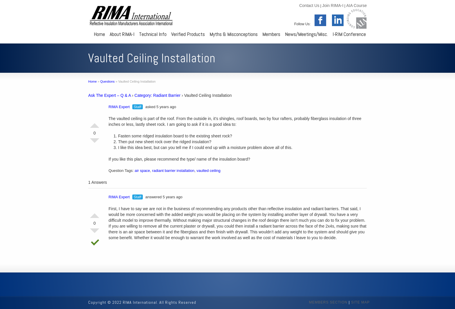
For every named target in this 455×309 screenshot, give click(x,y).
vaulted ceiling (208, 170)
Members (271, 34)
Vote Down (94, 143)
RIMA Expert (119, 107)
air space (142, 170)
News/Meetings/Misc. (306, 34)
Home (99, 34)
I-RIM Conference (349, 34)
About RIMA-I (122, 34)
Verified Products (188, 34)
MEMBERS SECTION (328, 302)
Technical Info (153, 34)
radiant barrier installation (173, 170)
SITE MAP (360, 302)
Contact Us (309, 5)
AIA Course (356, 5)
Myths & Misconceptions (234, 34)
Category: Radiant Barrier (157, 95)
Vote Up (94, 123)
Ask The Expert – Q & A (109, 95)
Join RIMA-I (332, 5)
